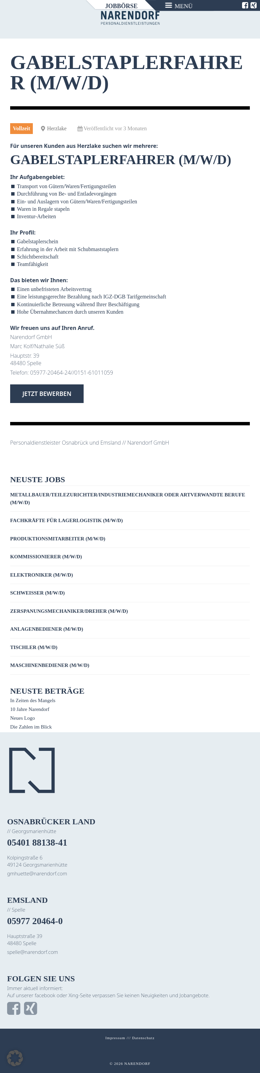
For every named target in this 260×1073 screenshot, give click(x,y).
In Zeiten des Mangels (33, 700)
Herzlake (57, 128)
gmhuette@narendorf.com (37, 873)
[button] (15, 1058)
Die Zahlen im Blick (31, 727)
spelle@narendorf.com (32, 951)
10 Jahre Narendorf (29, 709)
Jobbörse (121, 6)
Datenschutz (143, 1038)
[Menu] (179, 5)
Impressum (115, 1038)
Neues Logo (22, 718)
